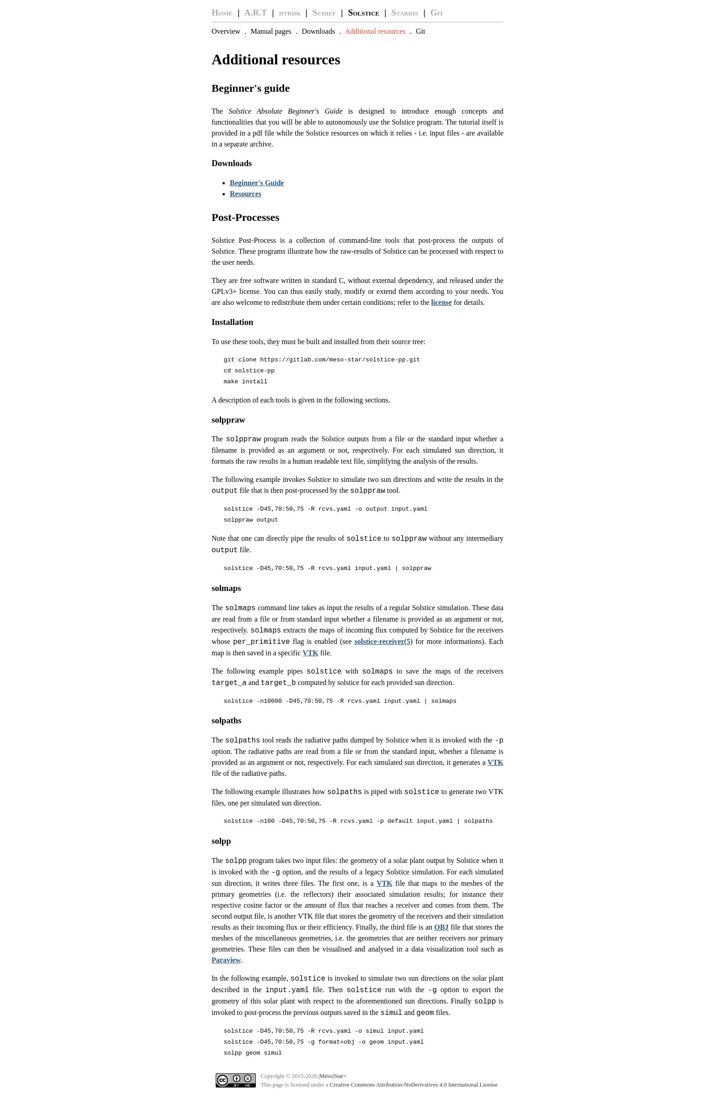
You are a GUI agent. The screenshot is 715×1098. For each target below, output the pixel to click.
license (441, 302)
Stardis (404, 12)
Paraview (226, 960)
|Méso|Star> (332, 1076)
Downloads (318, 31)
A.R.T (255, 12)
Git (437, 12)
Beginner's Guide (257, 183)
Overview (226, 31)
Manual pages (271, 31)
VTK (311, 653)
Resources (245, 194)
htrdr (290, 12)
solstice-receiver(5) (383, 641)
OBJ (442, 927)
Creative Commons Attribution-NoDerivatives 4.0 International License (413, 1085)
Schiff (324, 12)
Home (222, 12)
